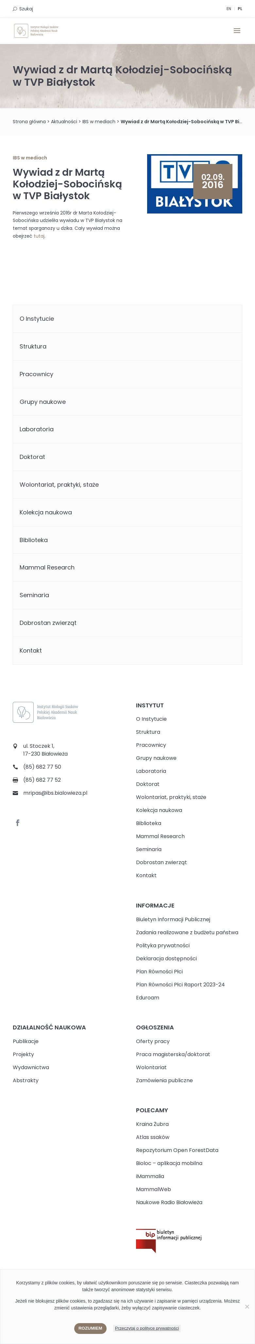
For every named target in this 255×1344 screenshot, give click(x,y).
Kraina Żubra (152, 1124)
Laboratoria (37, 429)
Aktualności (64, 121)
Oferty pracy (153, 1041)
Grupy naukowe (43, 402)
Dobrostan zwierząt (48, 623)
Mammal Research (47, 567)
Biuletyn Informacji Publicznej (173, 919)
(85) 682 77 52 (42, 780)
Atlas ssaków (152, 1137)
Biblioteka (34, 540)
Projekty (23, 1054)
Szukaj (26, 9)
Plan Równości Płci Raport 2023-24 (180, 984)
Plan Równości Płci (159, 971)
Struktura (33, 346)
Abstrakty (26, 1080)
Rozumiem (90, 1328)
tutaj (39, 236)
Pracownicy (36, 374)
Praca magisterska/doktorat (173, 1054)
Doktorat (32, 457)
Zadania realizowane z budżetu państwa (187, 932)
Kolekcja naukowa (46, 512)
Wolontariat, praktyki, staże (59, 484)
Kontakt (31, 650)
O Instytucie (37, 319)
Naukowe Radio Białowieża (169, 1202)
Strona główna (29, 121)
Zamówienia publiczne (164, 1080)
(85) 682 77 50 (42, 767)
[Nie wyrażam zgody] (247, 1306)
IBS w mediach (98, 121)
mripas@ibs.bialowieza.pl (55, 793)
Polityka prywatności (163, 945)
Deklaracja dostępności (166, 958)
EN (229, 8)
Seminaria (34, 595)
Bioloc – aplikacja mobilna (169, 1163)
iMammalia (150, 1176)
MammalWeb (153, 1189)
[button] (237, 35)
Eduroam (147, 997)
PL (240, 8)
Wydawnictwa (31, 1067)
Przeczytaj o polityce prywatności (147, 1328)
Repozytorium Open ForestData (177, 1150)
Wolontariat (151, 1067)
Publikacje (26, 1041)
